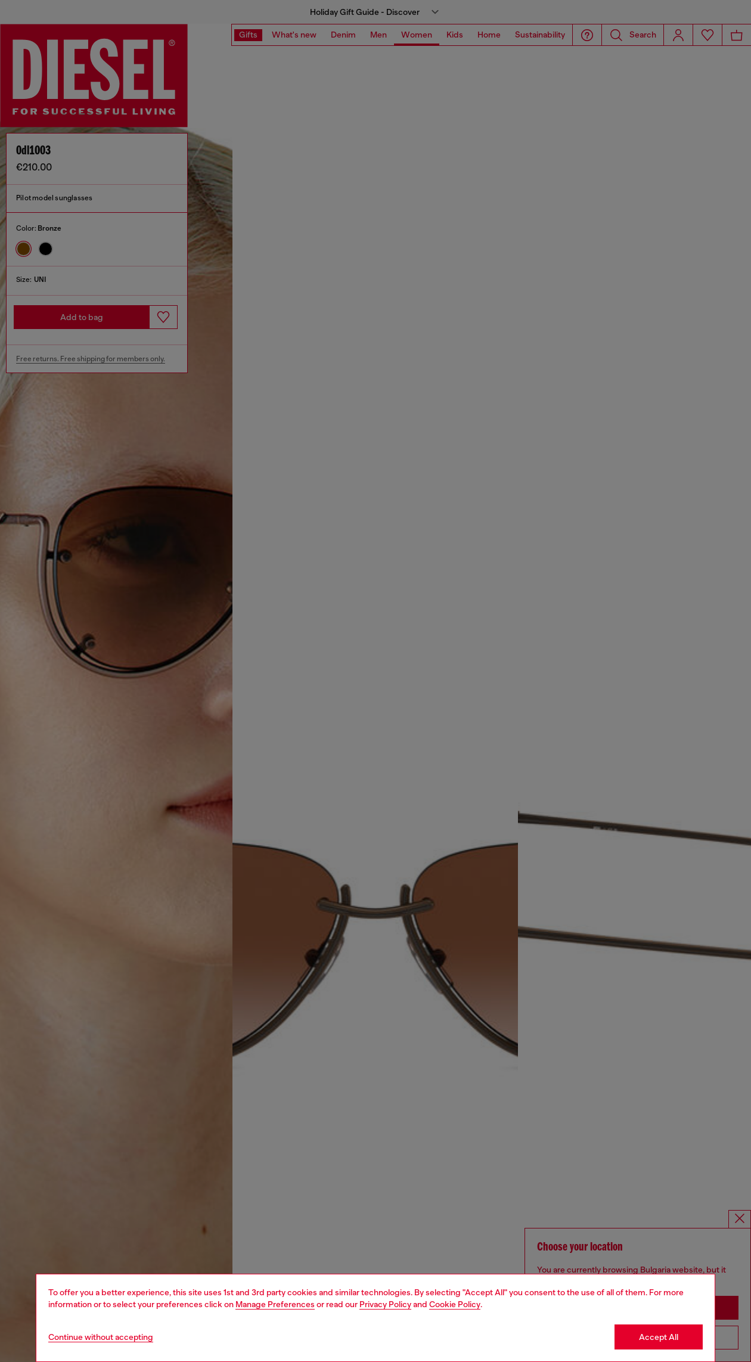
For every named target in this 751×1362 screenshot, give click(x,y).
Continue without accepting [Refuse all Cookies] (100, 1337)
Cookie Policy (454, 1304)
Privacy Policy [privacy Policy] (385, 1304)
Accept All (658, 1337)
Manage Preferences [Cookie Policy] (275, 1304)
